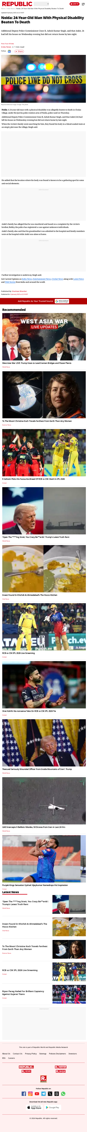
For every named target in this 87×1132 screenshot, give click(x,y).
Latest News (78, 279)
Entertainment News (42, 279)
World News (6, 367)
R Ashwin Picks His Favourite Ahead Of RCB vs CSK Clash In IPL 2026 (33, 479)
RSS (3, 1058)
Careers (11, 1058)
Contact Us (17, 1053)
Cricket (4, 483)
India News (6, 47)
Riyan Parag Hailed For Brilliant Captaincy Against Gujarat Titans (23, 993)
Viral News (5, 599)
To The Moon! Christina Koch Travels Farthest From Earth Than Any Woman (37, 421)
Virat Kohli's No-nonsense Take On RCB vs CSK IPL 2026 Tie (29, 711)
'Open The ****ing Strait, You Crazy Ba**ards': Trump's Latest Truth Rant (35, 537)
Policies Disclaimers (57, 1053)
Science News (6, 425)
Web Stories (10, 282)
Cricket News (57, 279)
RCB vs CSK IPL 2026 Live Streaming (18, 653)
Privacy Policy (31, 1053)
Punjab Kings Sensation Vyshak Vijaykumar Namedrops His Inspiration (35, 885)
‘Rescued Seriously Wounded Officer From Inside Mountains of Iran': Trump (37, 769)
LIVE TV (74, 4)
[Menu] (82, 4)
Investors (73, 1053)
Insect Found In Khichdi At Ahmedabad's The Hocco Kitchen (29, 595)
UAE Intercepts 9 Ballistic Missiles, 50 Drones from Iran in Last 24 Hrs (33, 827)
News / (3, 8)
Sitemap (42, 1053)
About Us (6, 1053)
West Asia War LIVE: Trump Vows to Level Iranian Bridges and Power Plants (36, 363)
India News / (11, 8)
